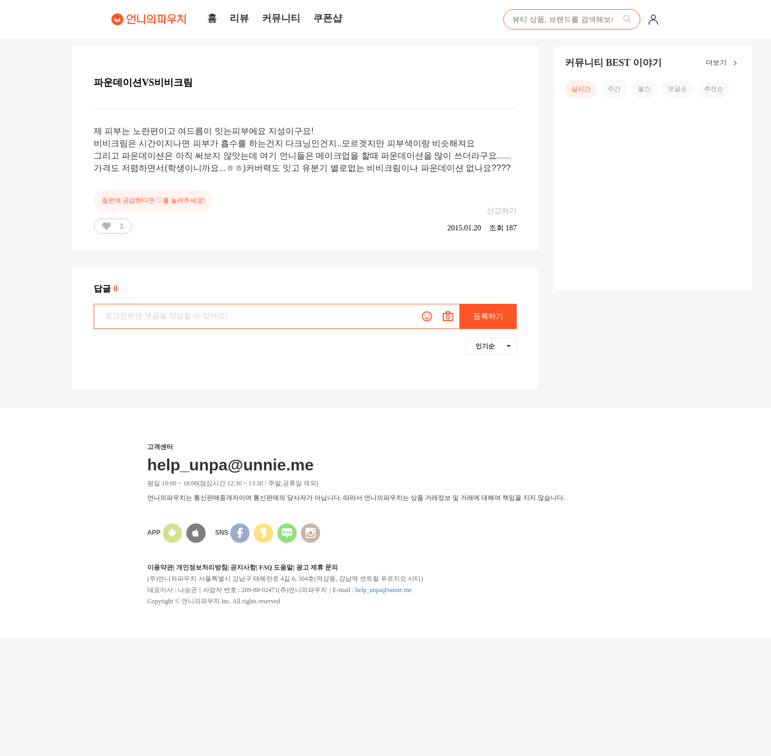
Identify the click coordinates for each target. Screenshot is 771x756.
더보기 (724, 63)
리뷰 (239, 18)
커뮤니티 (281, 18)
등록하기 (488, 316)
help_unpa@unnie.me (383, 590)
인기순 (493, 346)
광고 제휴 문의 (317, 567)
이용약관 (160, 567)
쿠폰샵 (327, 18)
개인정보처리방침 (202, 567)
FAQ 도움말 (276, 567)
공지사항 (243, 567)
